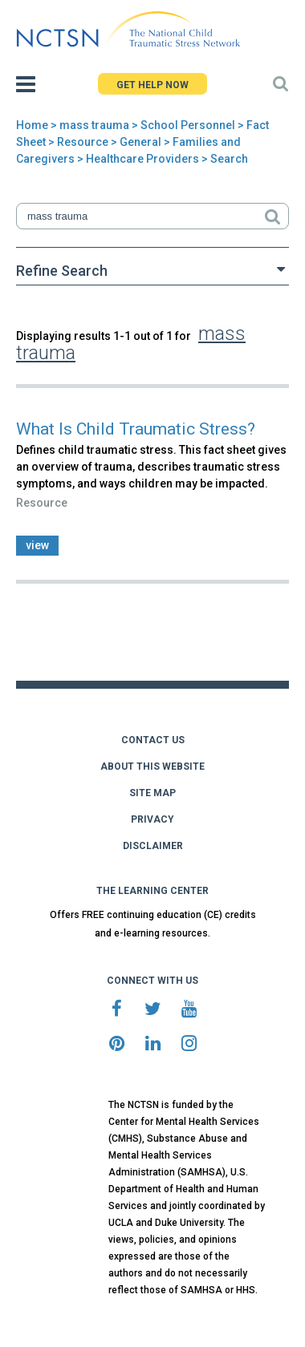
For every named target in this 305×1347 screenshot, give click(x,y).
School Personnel (187, 125)
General (140, 142)
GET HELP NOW (152, 85)
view (37, 545)
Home (32, 125)
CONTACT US (153, 740)
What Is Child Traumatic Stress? (135, 429)
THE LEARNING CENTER (152, 890)
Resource (82, 142)
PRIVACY (152, 819)
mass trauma (94, 125)
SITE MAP (152, 793)
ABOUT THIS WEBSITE (152, 766)
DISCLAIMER (153, 845)
